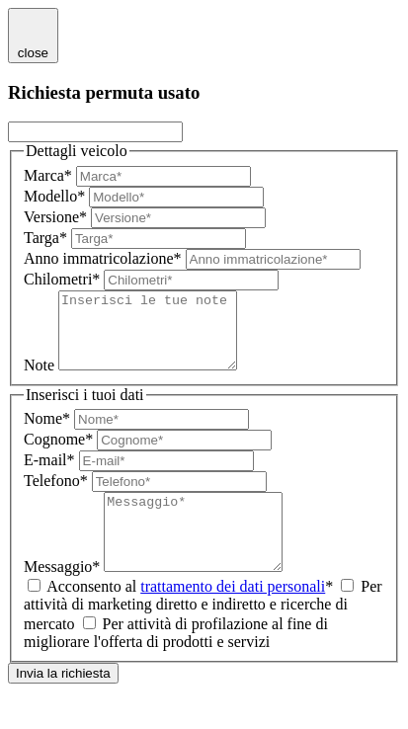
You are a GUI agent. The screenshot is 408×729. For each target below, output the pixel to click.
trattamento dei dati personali (232, 616)
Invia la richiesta (63, 702)
